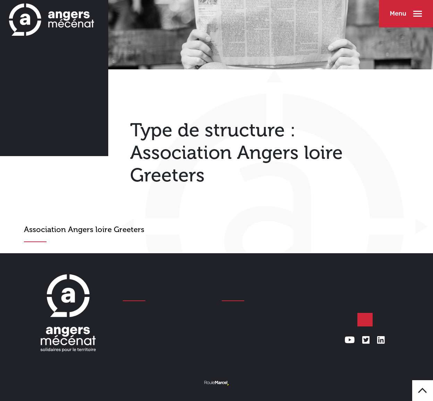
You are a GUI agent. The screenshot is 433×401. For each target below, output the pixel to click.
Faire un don (365, 320)
